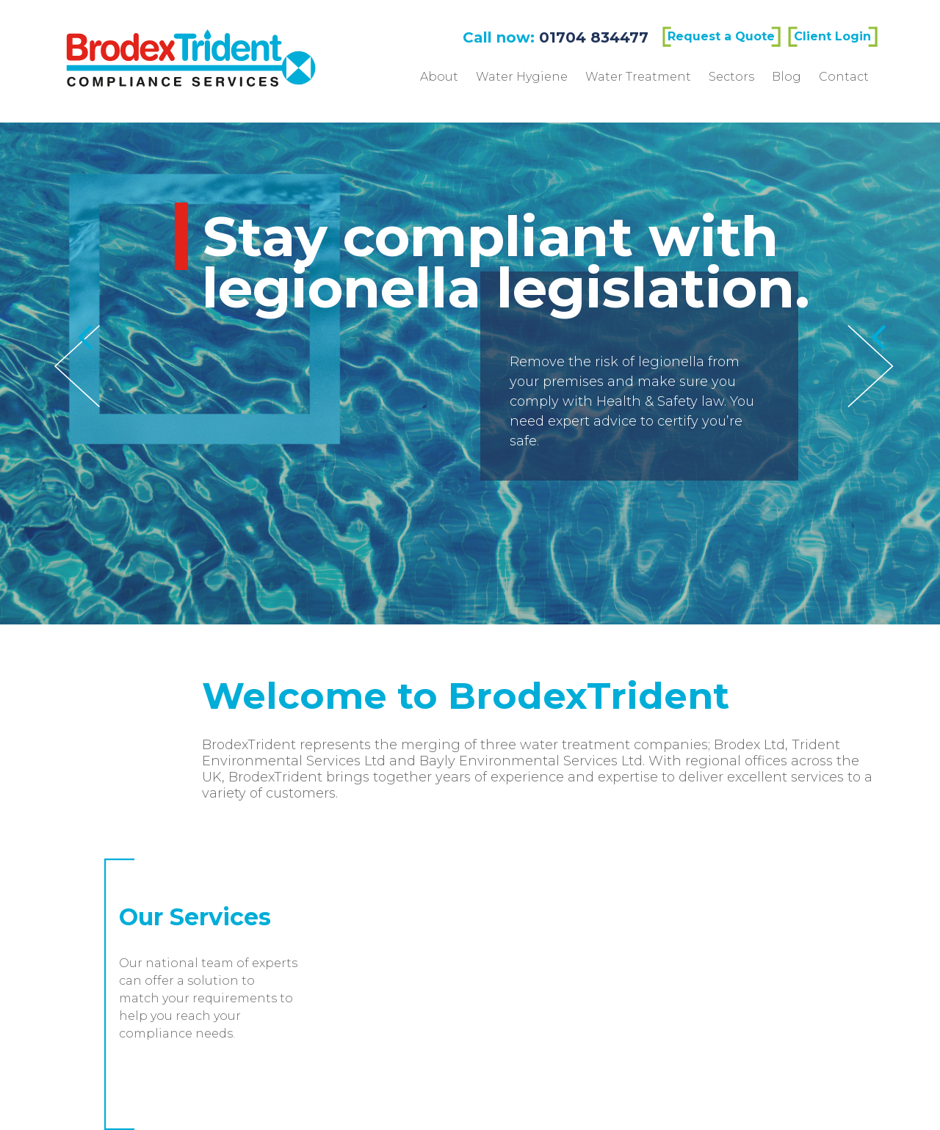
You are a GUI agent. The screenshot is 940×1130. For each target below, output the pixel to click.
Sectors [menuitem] (731, 77)
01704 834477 (593, 37)
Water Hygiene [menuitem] (522, 77)
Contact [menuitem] (844, 77)
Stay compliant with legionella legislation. (598, 262)
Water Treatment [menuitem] (638, 77)
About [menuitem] (439, 77)
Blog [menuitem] (786, 77)
